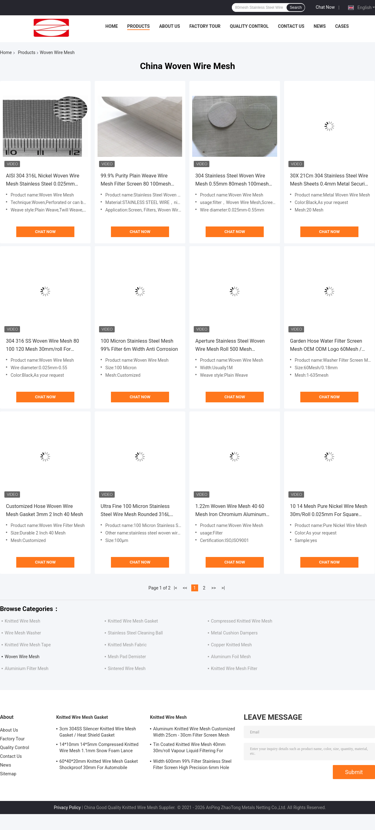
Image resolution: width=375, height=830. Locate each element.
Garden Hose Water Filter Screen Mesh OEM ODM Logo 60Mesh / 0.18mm (326, 345)
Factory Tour (205, 26)
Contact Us (291, 26)
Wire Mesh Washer (23, 632)
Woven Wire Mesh (22, 656)
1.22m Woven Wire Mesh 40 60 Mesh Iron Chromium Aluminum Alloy (230, 511)
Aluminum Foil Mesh (231, 656)
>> (213, 587)
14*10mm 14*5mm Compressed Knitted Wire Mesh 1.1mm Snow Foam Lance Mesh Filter (98, 748)
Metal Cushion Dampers (234, 632)
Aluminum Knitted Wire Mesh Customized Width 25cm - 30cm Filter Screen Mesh (194, 732)
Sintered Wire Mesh (127, 668)
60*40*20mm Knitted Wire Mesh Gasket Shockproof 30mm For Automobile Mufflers (98, 765)
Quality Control (249, 26)
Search (296, 7)
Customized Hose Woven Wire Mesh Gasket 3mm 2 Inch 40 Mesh (44, 510)
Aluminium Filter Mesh (26, 668)
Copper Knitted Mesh (231, 644)
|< (175, 587)
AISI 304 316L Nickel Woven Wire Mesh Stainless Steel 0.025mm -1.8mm (42, 180)
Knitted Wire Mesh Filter (234, 668)
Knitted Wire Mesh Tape (28, 644)
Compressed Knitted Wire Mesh (241, 621)
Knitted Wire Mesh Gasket (133, 621)
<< (185, 587)
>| (223, 587)
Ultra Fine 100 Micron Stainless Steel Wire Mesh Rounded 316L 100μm (135, 511)
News (320, 26)
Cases (342, 26)
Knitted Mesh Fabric (127, 644)
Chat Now (325, 7)
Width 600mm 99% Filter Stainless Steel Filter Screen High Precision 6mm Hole (192, 764)
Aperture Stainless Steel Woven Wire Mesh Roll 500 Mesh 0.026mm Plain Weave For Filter (230, 345)
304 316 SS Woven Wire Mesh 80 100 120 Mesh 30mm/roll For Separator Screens (42, 345)
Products (138, 26)
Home (111, 26)
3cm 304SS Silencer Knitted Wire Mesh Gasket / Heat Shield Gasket (97, 732)
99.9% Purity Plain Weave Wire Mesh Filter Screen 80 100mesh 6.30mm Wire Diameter (136, 180)
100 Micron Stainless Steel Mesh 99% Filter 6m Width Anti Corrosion (139, 345)
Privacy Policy (67, 807)
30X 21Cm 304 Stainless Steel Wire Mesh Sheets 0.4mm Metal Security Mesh (329, 180)
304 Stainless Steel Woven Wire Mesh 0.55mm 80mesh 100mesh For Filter (232, 180)
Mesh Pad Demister (127, 656)
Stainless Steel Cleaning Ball (135, 632)
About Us (169, 26)
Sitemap (8, 773)
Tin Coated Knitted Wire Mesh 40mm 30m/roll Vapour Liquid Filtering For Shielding (189, 748)
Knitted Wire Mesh (22, 621)
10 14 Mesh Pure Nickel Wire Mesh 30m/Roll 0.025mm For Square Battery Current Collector (328, 511)
